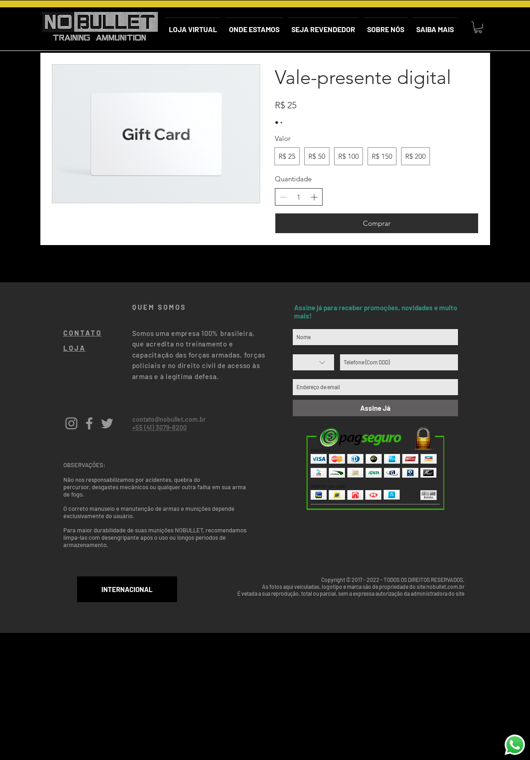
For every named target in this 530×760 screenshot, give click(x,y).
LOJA (74, 348)
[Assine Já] (375, 408)
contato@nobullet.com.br (169, 419)
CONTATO (82, 333)
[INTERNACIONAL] (127, 589)
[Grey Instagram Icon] (71, 423)
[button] (478, 27)
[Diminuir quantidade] (283, 197)
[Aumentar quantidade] (314, 197)
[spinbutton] (298, 197)
